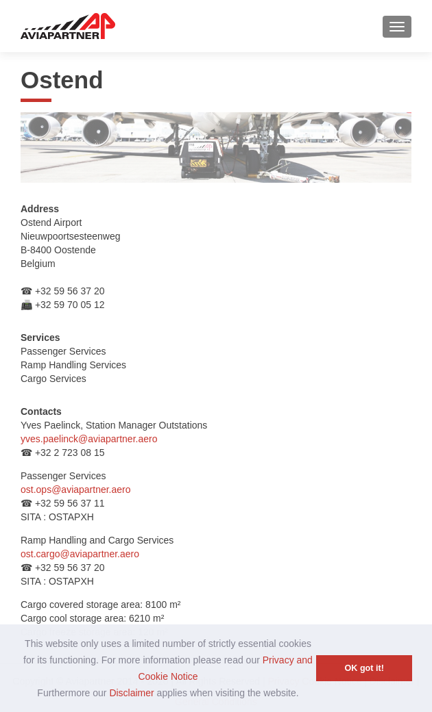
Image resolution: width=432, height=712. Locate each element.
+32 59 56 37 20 (68, 290)
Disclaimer (131, 692)
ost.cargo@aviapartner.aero (80, 553)
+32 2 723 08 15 (68, 452)
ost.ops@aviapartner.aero (76, 489)
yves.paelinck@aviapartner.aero (89, 438)
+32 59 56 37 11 (68, 503)
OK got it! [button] (364, 668)
